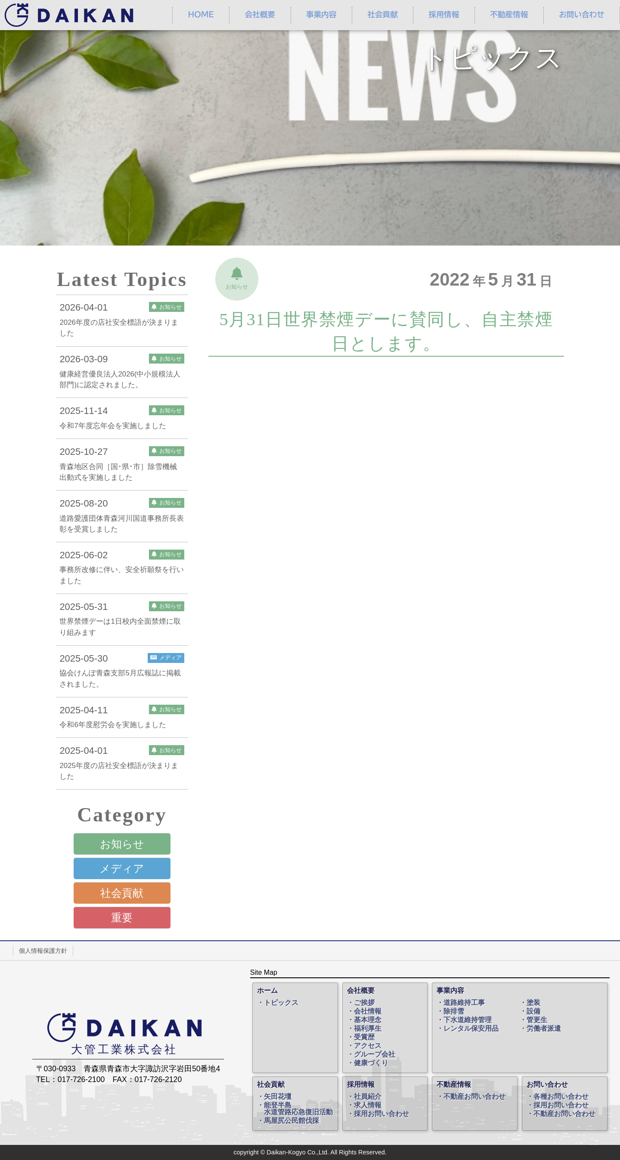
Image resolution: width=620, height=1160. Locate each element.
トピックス (281, 1002)
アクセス (367, 1045)
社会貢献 (382, 14)
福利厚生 (367, 1028)
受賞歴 (364, 1037)
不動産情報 (509, 14)
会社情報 (367, 1011)
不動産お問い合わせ (474, 1096)
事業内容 (321, 14)
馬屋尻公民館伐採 (291, 1120)
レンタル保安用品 (471, 1028)
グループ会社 (374, 1054)
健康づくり (371, 1063)
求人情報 (367, 1105)
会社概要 (260, 14)
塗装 (533, 1002)
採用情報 (444, 14)
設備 (533, 1011)
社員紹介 (367, 1096)
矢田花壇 (277, 1096)
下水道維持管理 (467, 1020)
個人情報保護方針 (43, 950)
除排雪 (453, 1011)
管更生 (537, 1020)
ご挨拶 (364, 1002)
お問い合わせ (547, 1084)
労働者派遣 (544, 1028)
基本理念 (367, 1020)
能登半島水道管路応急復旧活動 (298, 1109)
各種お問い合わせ (561, 1096)
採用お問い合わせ (381, 1113)
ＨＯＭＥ (201, 14)
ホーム (267, 990)
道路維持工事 (464, 1002)
